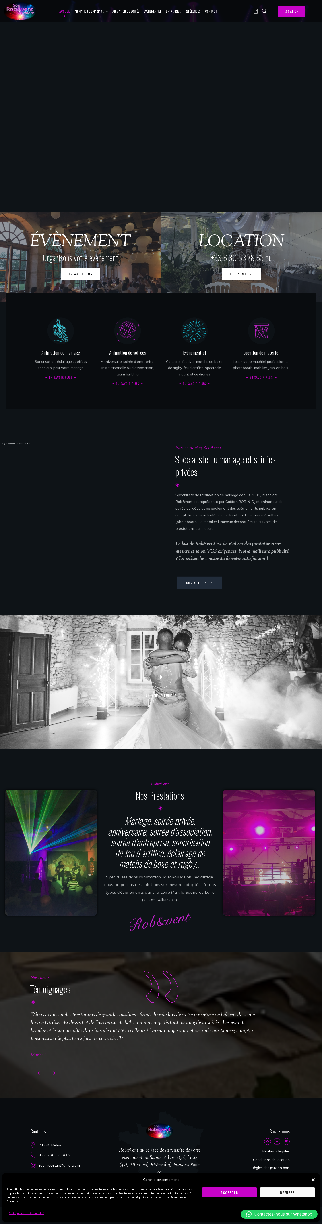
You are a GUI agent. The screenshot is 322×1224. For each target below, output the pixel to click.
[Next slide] (54, 1073)
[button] (313, 1180)
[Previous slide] (38, 1073)
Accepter (229, 1192)
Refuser (287, 1192)
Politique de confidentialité (26, 1213)
